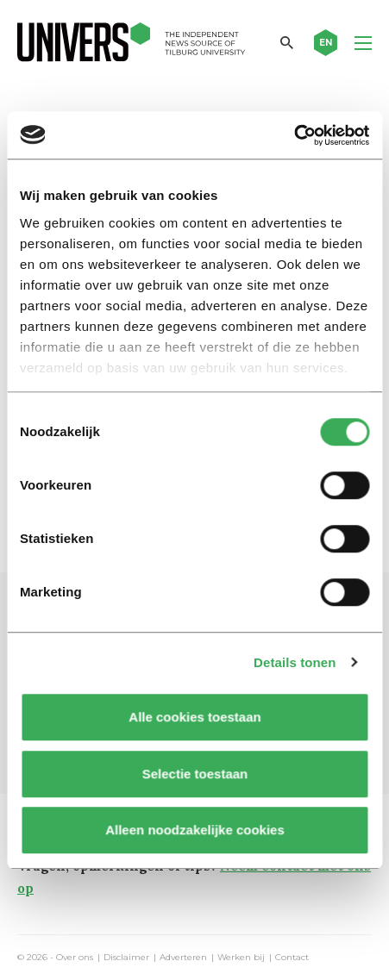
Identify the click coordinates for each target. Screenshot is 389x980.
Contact (292, 957)
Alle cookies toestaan (194, 716)
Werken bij (241, 957)
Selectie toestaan (194, 773)
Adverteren (183, 957)
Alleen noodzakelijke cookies (195, 829)
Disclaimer (126, 957)
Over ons (74, 957)
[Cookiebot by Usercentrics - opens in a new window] (293, 135)
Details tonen (295, 662)
